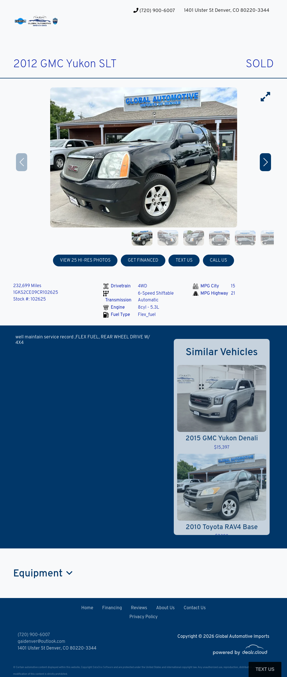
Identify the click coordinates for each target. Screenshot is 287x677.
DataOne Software (103, 667)
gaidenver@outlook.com (41, 642)
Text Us (265, 669)
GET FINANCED (143, 260)
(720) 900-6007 (154, 11)
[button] (111, 31)
